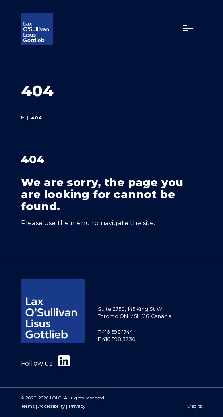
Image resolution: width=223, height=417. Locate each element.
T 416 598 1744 (115, 332)
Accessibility (51, 406)
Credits (194, 406)
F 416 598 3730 (117, 339)
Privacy (77, 406)
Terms (28, 406)
